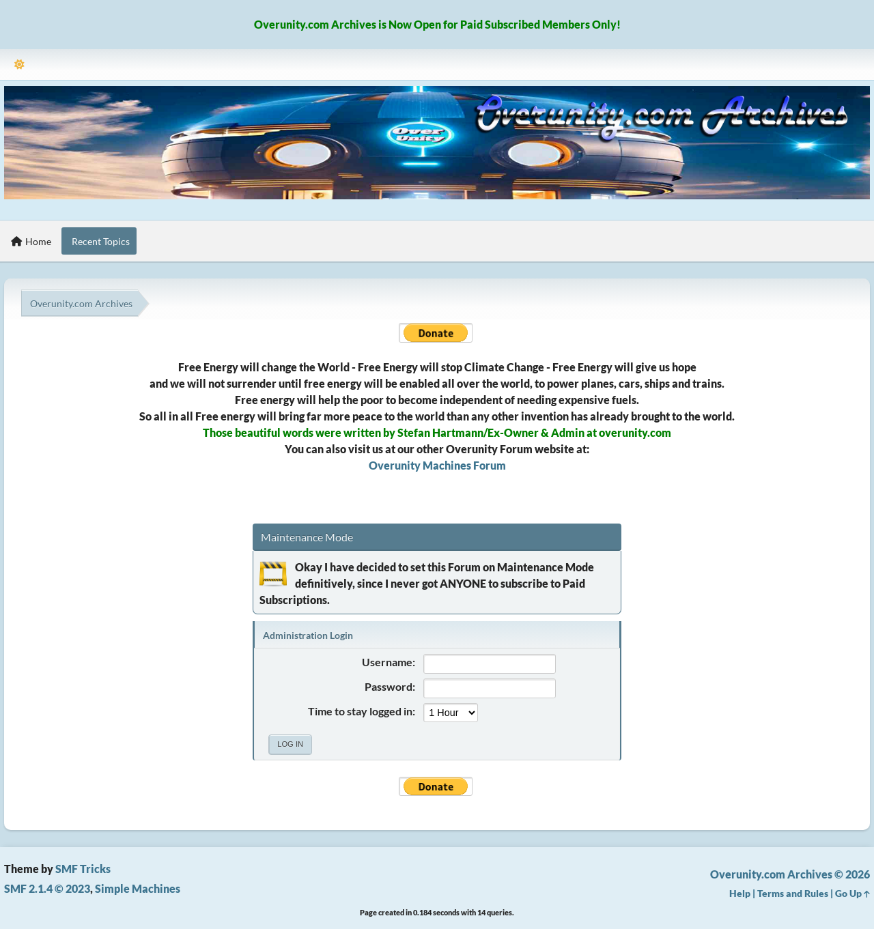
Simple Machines (137, 888)
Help (739, 893)
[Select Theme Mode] (19, 64)
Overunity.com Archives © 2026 (790, 874)
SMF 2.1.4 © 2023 (47, 888)
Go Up (852, 893)
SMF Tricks (83, 868)
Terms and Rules (792, 893)
